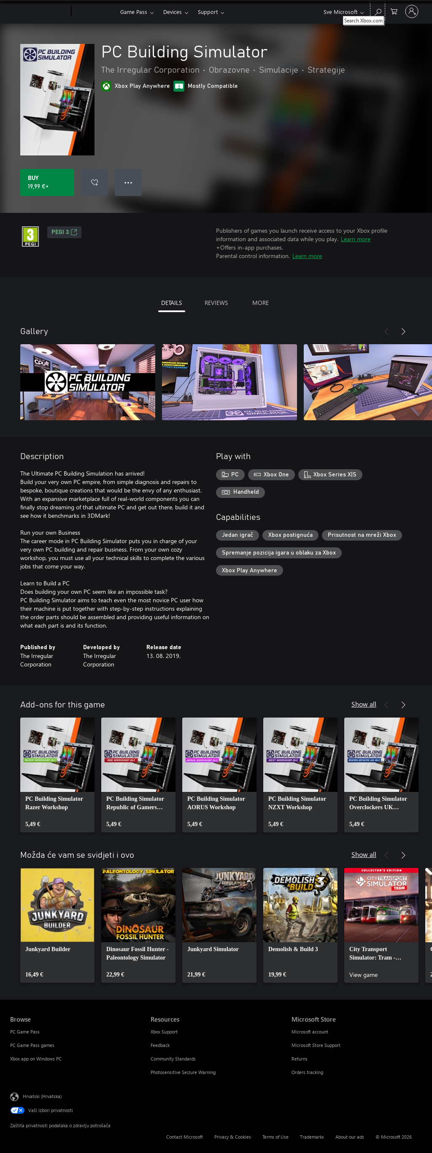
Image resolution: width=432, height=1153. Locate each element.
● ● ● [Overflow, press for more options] (128, 182)
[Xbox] (95, 11)
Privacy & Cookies (232, 1136)
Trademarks (312, 1136)
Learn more (355, 239)
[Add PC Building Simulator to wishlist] (94, 182)
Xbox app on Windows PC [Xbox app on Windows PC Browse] (36, 1058)
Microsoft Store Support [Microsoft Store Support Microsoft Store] (316, 1045)
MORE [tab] (260, 303)
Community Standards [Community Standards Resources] (173, 1058)
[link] (57, 775)
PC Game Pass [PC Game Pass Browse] (25, 1031)
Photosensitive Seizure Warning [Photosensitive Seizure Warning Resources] (183, 1072)
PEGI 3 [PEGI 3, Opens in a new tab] (64, 232)
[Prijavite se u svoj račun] (412, 11)
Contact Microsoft (184, 1136)
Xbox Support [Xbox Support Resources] (164, 1031)
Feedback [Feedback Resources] (160, 1045)
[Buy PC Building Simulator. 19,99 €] (47, 182)
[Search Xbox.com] (377, 10)
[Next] (403, 331)
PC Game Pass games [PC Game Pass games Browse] (32, 1045)
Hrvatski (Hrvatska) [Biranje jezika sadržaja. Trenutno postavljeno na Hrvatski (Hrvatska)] (42, 1096)
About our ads (349, 1136)
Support (208, 11)
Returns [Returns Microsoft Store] (300, 1058)
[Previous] (386, 331)
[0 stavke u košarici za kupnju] (394, 11)
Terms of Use (275, 1136)
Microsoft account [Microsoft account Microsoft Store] (310, 1031)
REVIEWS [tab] (216, 303)
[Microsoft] (39, 11)
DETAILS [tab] (171, 303)
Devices (172, 11)
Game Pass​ (133, 11)
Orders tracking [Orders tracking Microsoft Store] (307, 1072)
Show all (363, 703)
